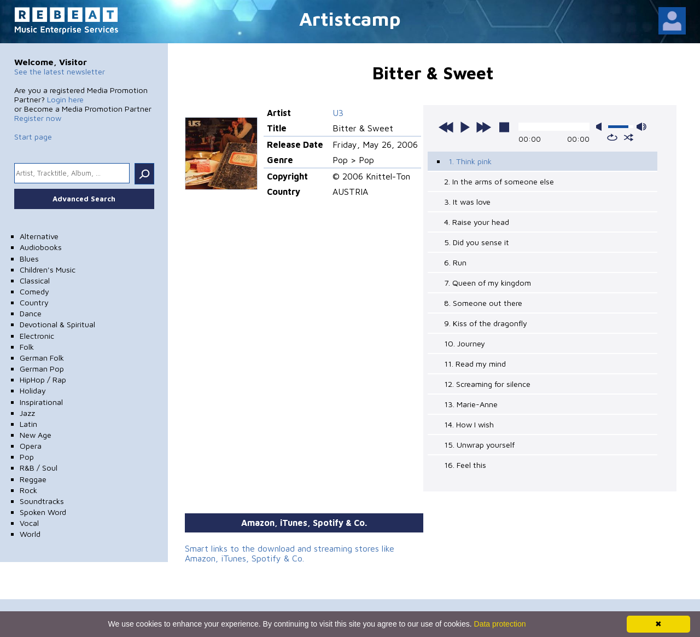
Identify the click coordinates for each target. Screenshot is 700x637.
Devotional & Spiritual (57, 324)
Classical (35, 280)
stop (504, 127)
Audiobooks (41, 247)
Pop (27, 456)
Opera (31, 445)
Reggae (33, 479)
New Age (35, 434)
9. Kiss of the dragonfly (485, 323)
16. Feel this (465, 465)
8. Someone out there (483, 303)
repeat (612, 137)
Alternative (39, 236)
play (465, 127)
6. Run (455, 262)
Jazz (27, 413)
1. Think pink (470, 161)
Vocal (29, 523)
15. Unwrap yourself (479, 444)
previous (446, 127)
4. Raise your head (476, 222)
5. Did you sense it (476, 242)
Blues (29, 258)
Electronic (37, 335)
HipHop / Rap (43, 379)
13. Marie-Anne (471, 404)
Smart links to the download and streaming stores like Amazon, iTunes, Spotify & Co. (289, 553)
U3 (337, 113)
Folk (27, 346)
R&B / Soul (38, 467)
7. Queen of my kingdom (487, 282)
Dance (31, 313)
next (483, 127)
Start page (33, 136)
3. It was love (467, 201)
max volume (641, 127)
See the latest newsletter (59, 71)
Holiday (33, 390)
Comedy (34, 291)
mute (601, 127)
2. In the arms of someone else (499, 181)
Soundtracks (42, 501)
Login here (65, 99)
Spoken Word (43, 512)
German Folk (42, 357)
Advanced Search (83, 198)
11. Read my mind (475, 363)
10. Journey (464, 343)
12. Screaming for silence (487, 384)
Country (34, 302)
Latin (28, 423)
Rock (28, 490)
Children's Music (47, 269)
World (30, 533)
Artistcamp (350, 18)
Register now (37, 118)
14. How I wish (469, 424)
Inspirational (41, 402)
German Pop (42, 368)
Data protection (500, 623)
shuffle (628, 137)
